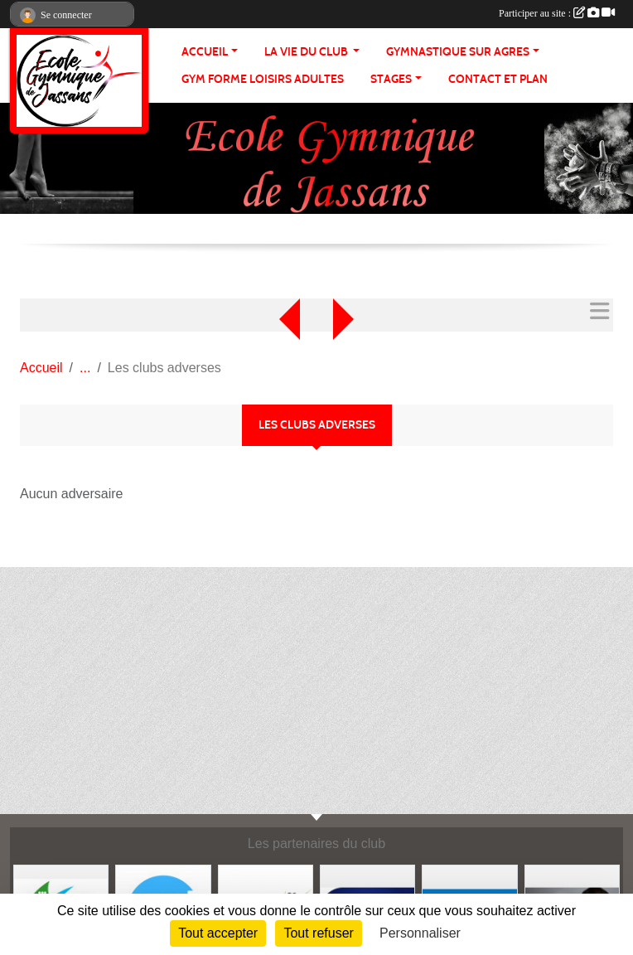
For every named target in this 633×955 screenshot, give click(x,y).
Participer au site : (557, 13)
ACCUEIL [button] (204, 52)
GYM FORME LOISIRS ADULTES (262, 79)
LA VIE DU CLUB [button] (307, 52)
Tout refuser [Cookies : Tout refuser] (318, 933)
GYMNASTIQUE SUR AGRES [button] (457, 52)
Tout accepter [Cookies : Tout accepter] (218, 933)
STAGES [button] (391, 79)
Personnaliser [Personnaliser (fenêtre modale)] (420, 933)
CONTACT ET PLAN (498, 79)
